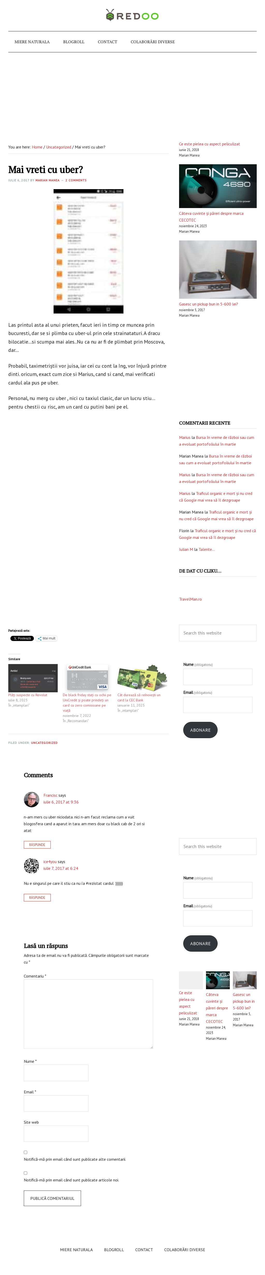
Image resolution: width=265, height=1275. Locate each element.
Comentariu (35, 976)
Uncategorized (44, 743)
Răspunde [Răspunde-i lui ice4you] (37, 897)
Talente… (206, 549)
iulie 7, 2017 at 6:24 (60, 868)
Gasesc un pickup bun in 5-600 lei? (208, 304)
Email (30, 1091)
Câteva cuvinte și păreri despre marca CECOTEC (217, 1008)
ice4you (50, 861)
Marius (184, 437)
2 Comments (76, 180)
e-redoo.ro (132, 15)
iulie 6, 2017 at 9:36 (61, 801)
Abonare (200, 730)
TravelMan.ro (190, 599)
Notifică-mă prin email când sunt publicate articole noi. (71, 1180)
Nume (30, 1061)
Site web (31, 1122)
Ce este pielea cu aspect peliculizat (209, 143)
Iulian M (186, 549)
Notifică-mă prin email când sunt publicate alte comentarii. (75, 1159)
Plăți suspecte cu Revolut (27, 695)
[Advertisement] (132, 91)
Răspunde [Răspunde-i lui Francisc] (37, 845)
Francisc (50, 795)
